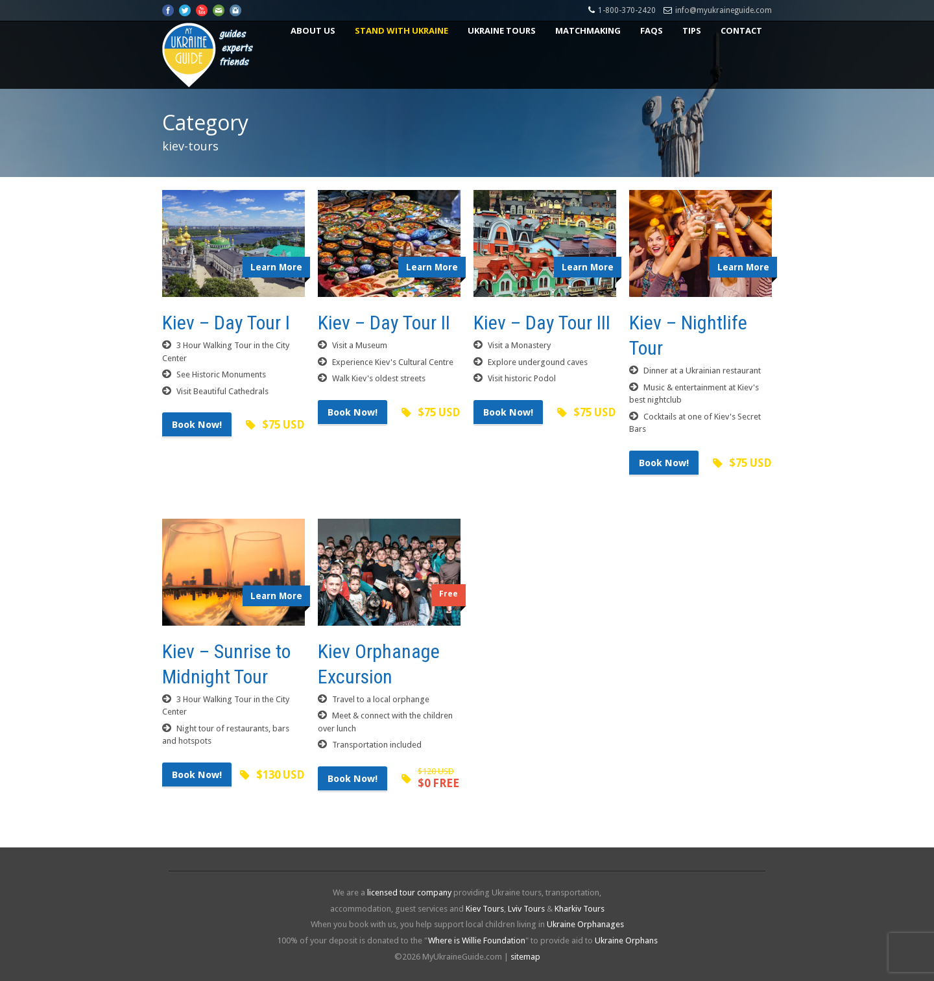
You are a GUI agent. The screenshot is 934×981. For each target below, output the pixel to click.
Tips (691, 30)
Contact (741, 30)
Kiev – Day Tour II (384, 322)
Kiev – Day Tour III (541, 322)
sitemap (525, 957)
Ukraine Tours (502, 30)
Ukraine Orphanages (585, 924)
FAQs (651, 30)
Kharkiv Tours (580, 909)
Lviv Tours (526, 909)
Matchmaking (588, 30)
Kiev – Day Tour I (226, 322)
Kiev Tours (485, 909)
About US (313, 30)
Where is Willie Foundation (476, 940)
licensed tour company (409, 892)
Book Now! (197, 425)
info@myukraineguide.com (723, 10)
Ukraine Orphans (626, 940)
